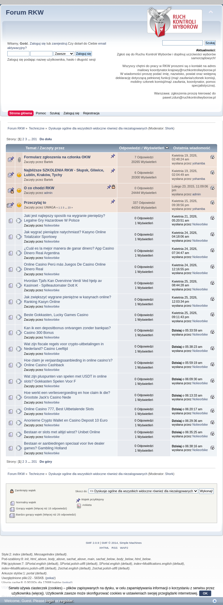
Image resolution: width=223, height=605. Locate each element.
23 (69, 207)
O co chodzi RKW (39, 188)
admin (48, 192)
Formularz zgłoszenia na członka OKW (57, 157)
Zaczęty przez (52, 148)
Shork (169, 128)
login (49, 601)
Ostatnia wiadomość (191, 148)
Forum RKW (25, 12)
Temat (31, 148)
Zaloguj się (38, 43)
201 (34, 139)
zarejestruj (59, 43)
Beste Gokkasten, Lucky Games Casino (56, 315)
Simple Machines (130, 542)
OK (205, 593)
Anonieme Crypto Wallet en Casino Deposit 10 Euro (65, 420)
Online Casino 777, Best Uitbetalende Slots (59, 409)
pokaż (50, 578)
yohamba (198, 163)
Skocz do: (81, 491)
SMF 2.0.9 (92, 542)
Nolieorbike (52, 225)
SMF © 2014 (110, 542)
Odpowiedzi (129, 148)
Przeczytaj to (35, 203)
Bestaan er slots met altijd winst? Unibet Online (62, 432)
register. (66, 601)
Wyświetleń (156, 148)
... (29, 139)
